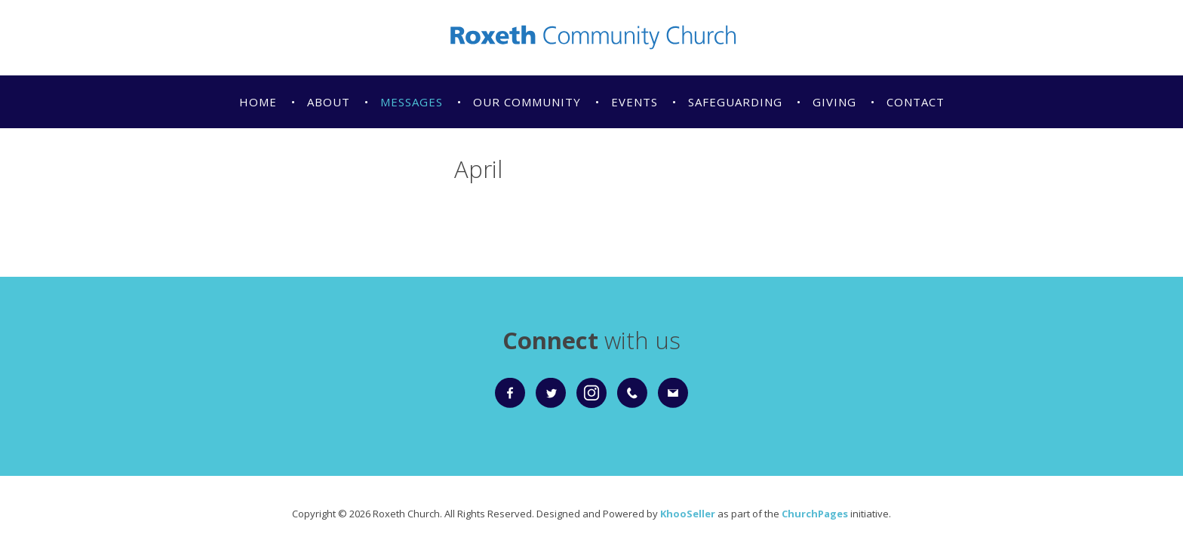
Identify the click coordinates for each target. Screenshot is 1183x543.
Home (258, 101)
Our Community (527, 101)
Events (634, 101)
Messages (411, 101)
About (328, 101)
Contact (915, 101)
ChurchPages (815, 513)
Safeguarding (735, 101)
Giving (834, 101)
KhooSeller (687, 513)
